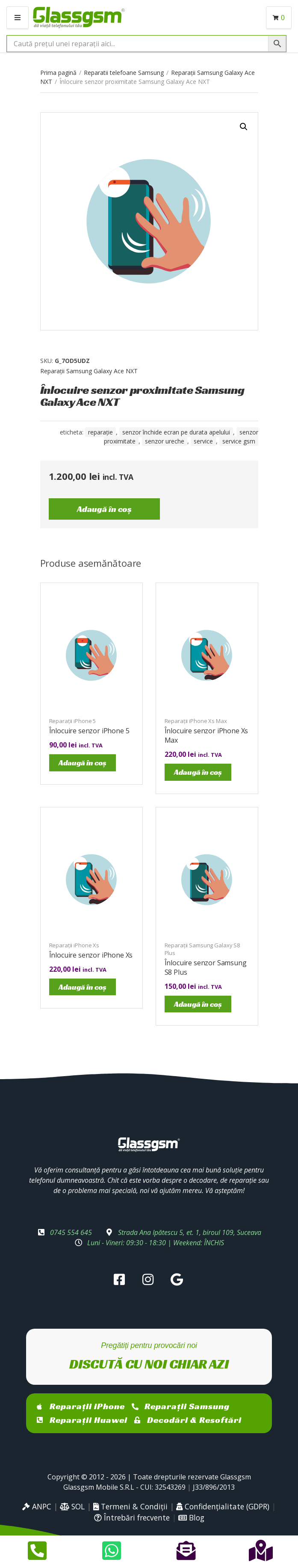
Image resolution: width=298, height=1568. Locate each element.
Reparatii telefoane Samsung (124, 72)
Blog (191, 1517)
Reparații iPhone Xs (74, 945)
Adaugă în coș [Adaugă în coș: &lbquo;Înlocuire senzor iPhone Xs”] (82, 987)
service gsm (238, 441)
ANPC (36, 1506)
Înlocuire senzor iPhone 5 (89, 730)
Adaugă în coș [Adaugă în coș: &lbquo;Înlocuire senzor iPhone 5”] (82, 763)
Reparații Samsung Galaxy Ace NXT (89, 371)
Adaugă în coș (104, 509)
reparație (100, 432)
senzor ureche (164, 441)
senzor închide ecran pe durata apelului (176, 432)
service (203, 441)
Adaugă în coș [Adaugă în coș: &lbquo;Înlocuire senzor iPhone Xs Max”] (198, 772)
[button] (243, 126)
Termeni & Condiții (130, 1506)
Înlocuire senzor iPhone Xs (91, 955)
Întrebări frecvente (132, 1517)
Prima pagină (58, 72)
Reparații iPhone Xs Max (196, 721)
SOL (72, 1506)
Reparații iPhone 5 (72, 721)
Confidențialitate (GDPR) (222, 1506)
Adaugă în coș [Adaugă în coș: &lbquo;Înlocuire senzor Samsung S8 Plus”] (198, 1004)
